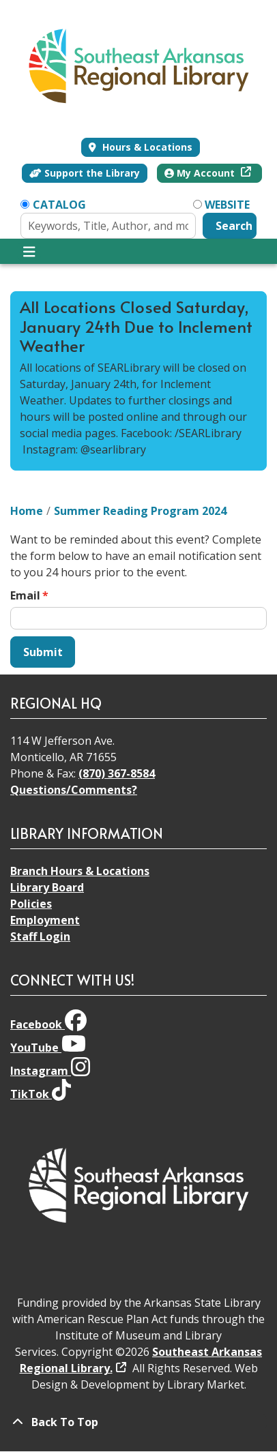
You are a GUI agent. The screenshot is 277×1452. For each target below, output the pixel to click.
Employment (45, 920)
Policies (31, 903)
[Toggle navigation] (29, 251)
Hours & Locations (146, 146)
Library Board (47, 887)
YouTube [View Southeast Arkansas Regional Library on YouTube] (48, 1047)
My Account (200, 172)
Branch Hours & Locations (79, 870)
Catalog (59, 204)
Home (26, 510)
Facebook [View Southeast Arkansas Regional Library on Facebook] (48, 1024)
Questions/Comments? (73, 789)
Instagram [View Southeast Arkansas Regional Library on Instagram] (50, 1070)
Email (25, 595)
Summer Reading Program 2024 (140, 510)
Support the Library (84, 172)
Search (234, 225)
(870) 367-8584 (116, 773)
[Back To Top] (138, 1422)
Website (227, 204)
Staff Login (40, 936)
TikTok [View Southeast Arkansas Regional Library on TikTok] (40, 1093)
